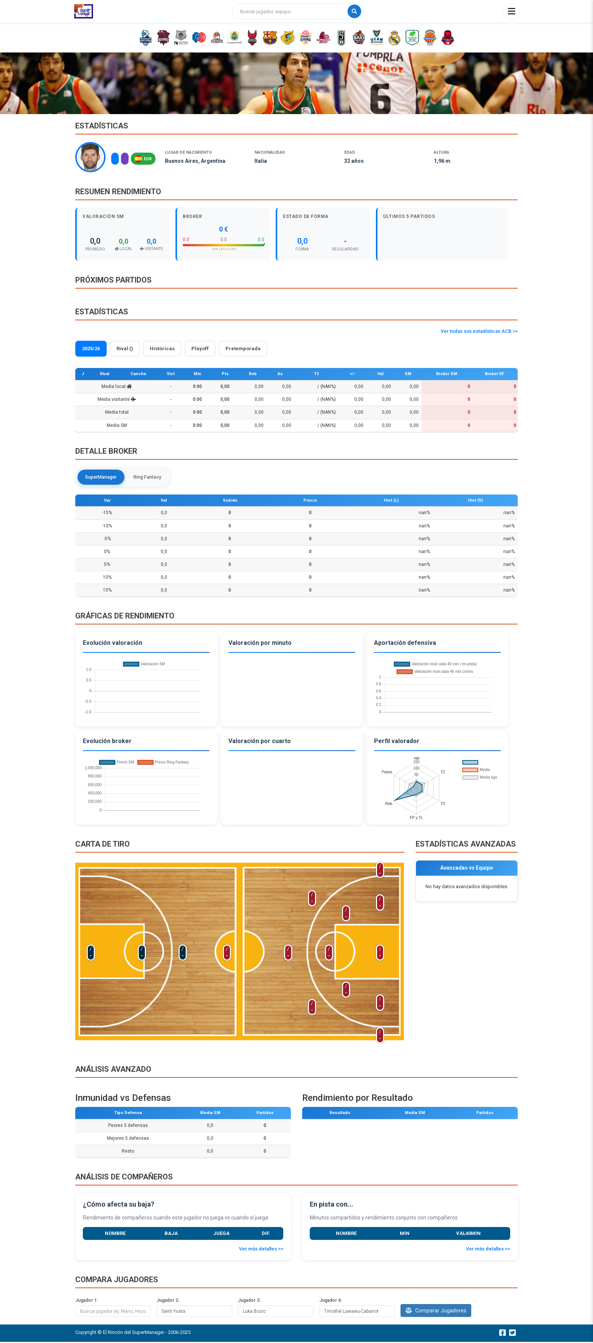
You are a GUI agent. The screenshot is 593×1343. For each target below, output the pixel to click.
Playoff (200, 348)
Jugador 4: (330, 1301)
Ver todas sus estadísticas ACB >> (479, 331)
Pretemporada (243, 348)
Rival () (124, 348)
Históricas (162, 348)
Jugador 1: (86, 1301)
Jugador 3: (249, 1301)
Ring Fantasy (154, 477)
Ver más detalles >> (261, 1250)
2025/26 (91, 348)
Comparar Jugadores (435, 1311)
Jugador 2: (168, 1301)
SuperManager (103, 477)
